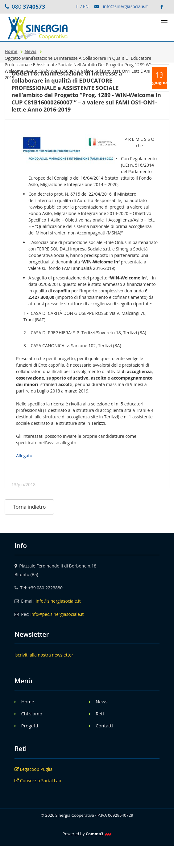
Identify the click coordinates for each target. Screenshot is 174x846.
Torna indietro (29, 506)
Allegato (24, 455)
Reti (100, 713)
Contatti (104, 725)
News (30, 51)
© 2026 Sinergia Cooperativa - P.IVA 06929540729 (87, 815)
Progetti (29, 725)
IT (77, 6)
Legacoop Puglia (33, 769)
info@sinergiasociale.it (125, 6)
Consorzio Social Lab (37, 780)
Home (11, 51)
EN (86, 6)
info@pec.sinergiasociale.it (57, 614)
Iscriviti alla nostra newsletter (43, 655)
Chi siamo (31, 713)
